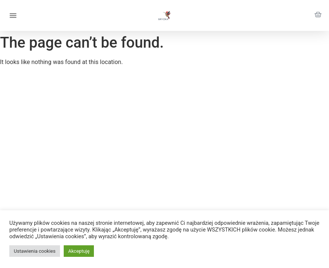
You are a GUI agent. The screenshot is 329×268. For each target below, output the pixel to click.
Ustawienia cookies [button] (35, 251)
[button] (13, 15)
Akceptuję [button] (78, 251)
